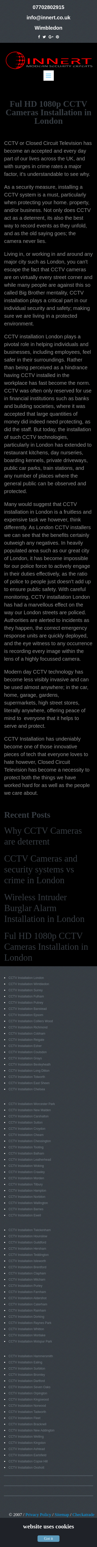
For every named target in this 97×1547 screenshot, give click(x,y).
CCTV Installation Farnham (27, 1292)
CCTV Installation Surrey (26, 990)
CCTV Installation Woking (26, 1166)
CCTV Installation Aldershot (28, 1298)
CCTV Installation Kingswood (29, 1399)
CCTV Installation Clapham (27, 1273)
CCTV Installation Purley (25, 1286)
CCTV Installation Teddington (29, 1255)
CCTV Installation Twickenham (30, 1230)
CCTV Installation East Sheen (29, 1083)
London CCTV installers (63, 527)
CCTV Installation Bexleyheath (30, 1064)
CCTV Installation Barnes (26, 1209)
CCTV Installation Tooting (26, 1147)
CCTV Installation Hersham (27, 1248)
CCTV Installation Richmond (28, 1027)
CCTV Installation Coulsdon (28, 1052)
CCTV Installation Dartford (27, 1381)
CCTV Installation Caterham (28, 1304)
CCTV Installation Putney (26, 1002)
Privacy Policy (38, 1514)
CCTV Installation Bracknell (27, 1424)
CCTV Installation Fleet (24, 1418)
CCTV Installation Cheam (26, 1135)
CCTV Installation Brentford (27, 1267)
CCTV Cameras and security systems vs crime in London (40, 869)
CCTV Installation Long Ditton (29, 1071)
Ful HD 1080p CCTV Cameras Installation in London (46, 947)
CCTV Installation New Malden (30, 1110)
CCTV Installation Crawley (27, 1172)
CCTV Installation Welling (26, 1436)
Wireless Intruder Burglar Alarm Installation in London (44, 908)
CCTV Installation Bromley (27, 1375)
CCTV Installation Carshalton (29, 1116)
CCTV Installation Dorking (26, 1317)
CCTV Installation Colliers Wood (31, 1021)
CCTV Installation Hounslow (28, 1236)
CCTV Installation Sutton (25, 1122)
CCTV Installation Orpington (28, 1393)
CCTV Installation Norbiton (27, 1197)
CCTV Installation (24, 739)
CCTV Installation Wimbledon (29, 984)
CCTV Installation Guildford (27, 1242)
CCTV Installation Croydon (27, 1129)
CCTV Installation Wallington (28, 1203)
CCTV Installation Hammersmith (31, 1356)
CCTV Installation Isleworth (27, 1261)
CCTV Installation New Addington (31, 1430)
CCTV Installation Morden (26, 1178)
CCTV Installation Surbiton (27, 1368)
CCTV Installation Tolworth (27, 1077)
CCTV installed (38, 375)
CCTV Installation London (26, 978)
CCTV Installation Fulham (26, 996)
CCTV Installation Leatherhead (30, 1159)
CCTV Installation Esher (25, 1046)
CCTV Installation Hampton (27, 1190)
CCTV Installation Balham (26, 1153)
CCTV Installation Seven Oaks (29, 1387)
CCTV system (20, 195)
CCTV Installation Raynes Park (30, 1323)
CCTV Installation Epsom (26, 1015)
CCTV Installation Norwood (27, 1405)
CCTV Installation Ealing (25, 1362)
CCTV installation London (33, 336)
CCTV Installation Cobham (27, 1033)
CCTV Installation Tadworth (27, 1412)
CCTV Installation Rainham (27, 1310)
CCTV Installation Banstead (28, 1009)
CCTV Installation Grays (25, 1058)
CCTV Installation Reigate (26, 1040)
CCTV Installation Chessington (30, 1141)
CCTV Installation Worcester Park (32, 1104)
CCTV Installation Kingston (27, 1443)
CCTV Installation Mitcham (27, 1279)
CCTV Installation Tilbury (26, 1184)
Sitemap (62, 1514)
